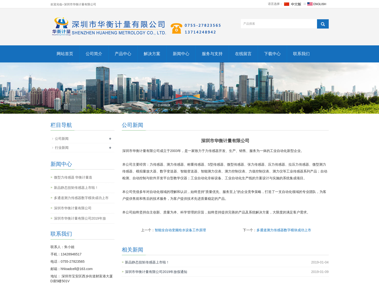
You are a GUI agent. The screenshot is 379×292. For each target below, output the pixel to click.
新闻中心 (181, 53)
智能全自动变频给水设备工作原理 (180, 230)
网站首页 (65, 53)
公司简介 (94, 53)
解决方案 (152, 53)
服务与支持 (212, 53)
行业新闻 (62, 148)
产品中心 (123, 53)
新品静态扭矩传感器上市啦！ (147, 262)
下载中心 (272, 53)
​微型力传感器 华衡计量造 (73, 177)
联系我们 (301, 53)
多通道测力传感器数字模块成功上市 (283, 230)
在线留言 (243, 53)
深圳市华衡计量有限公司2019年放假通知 (156, 272)
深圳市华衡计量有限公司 (73, 208)
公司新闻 (62, 139)
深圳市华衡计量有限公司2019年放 (80, 218)
